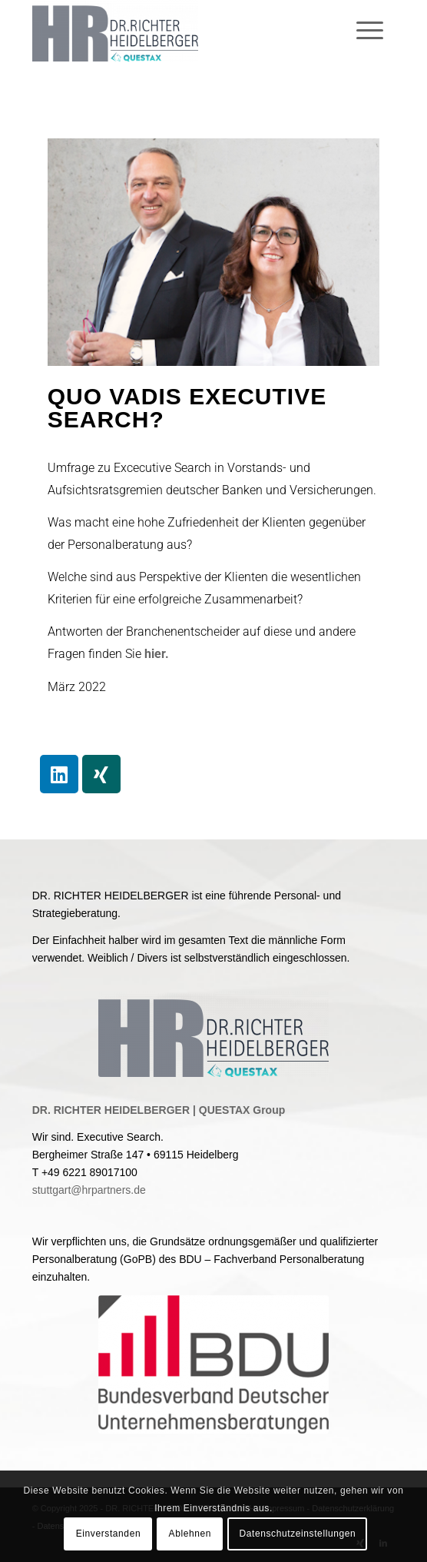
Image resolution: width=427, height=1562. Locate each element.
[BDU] (213, 1364)
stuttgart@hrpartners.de (89, 1190)
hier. (156, 653)
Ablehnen (190, 1533)
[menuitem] (375, 30)
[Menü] (375, 30)
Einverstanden (108, 1533)
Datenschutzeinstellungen (297, 1533)
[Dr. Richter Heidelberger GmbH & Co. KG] (177, 30)
